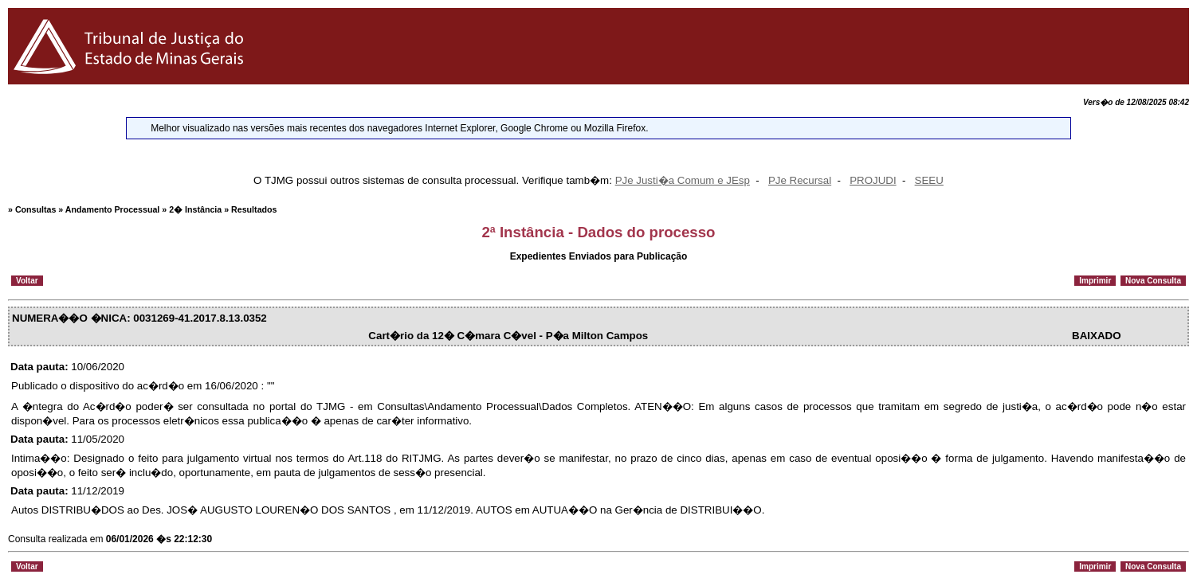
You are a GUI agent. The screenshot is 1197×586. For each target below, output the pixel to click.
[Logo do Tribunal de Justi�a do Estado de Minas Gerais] (131, 81)
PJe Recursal (799, 180)
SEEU (929, 180)
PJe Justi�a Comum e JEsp (682, 180)
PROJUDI (873, 180)
